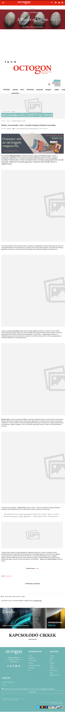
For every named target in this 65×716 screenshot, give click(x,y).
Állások (57, 85)
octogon (23, 596)
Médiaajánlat (56, 83)
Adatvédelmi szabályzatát (47, 689)
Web (37, 568)
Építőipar (30, 90)
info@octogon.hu (14, 661)
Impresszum (32, 668)
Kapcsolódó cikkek (32, 635)
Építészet (6, 90)
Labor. (56, 90)
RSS (29, 670)
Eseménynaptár (54, 670)
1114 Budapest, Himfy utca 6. (14, 659)
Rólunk (30, 656)
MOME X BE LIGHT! (54, 675)
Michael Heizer (8, 596)
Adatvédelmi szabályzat (34, 665)
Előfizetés (57, 80)
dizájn (14, 596)
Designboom (8, 576)
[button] (49, 84)
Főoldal (3, 121)
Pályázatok (52, 668)
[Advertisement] (32, 43)
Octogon (9, 128)
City (3, 596)
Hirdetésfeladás (32, 660)
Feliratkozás (32, 692)
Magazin (39, 90)
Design (15, 90)
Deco (22, 90)
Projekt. (48, 90)
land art (18, 596)
